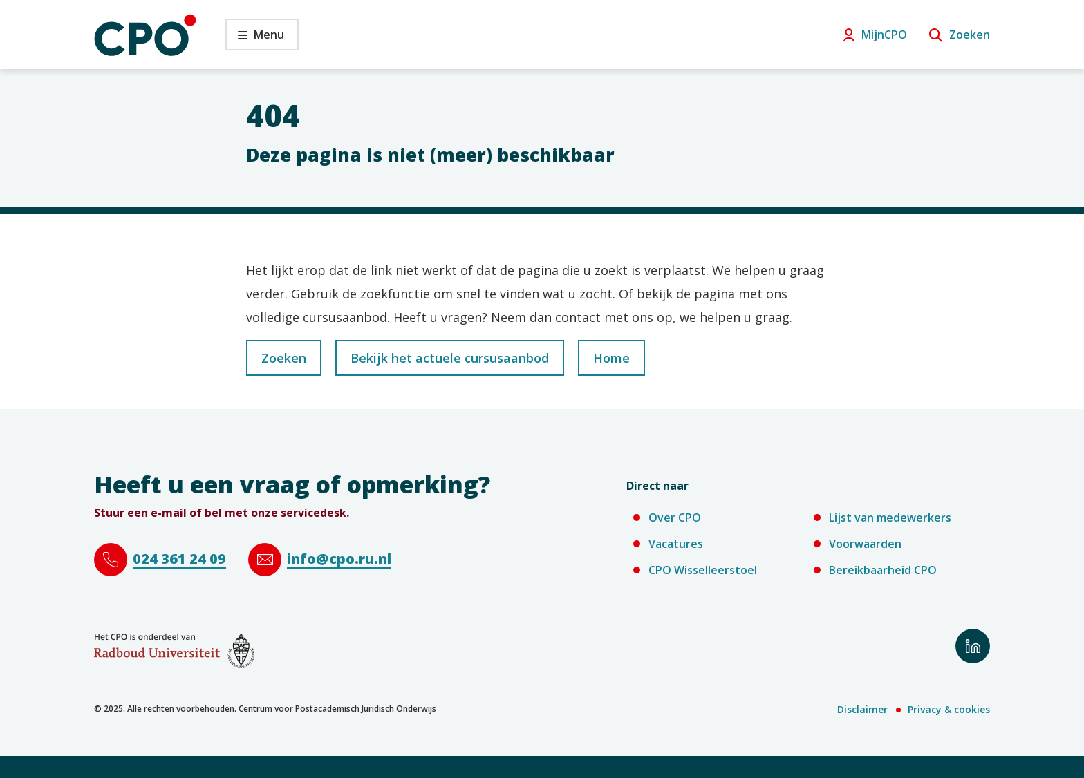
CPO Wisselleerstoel (702, 570)
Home (611, 358)
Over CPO (674, 517)
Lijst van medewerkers (890, 517)
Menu (254, 38)
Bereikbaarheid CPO (883, 570)
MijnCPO (884, 34)
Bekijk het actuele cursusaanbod (450, 358)
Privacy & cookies (949, 709)
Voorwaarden (865, 543)
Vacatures (675, 543)
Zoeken (969, 34)
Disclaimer (862, 709)
